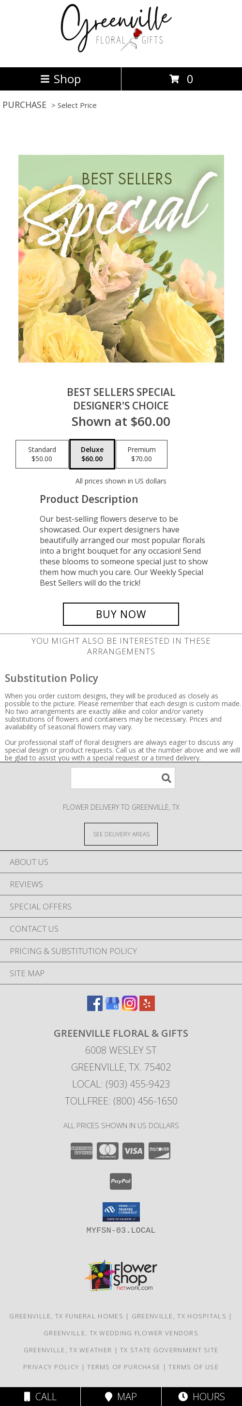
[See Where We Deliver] (121, 833)
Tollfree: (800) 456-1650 (121, 1100)
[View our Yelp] (147, 1007)
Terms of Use (193, 1366)
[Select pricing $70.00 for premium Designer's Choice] (141, 454)
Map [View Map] (121, 1396)
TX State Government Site (169, 1350)
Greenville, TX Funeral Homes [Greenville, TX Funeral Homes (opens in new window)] (66, 1316)
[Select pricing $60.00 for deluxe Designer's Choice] (92, 454)
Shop (60, 79)
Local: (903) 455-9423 (121, 1083)
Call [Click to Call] (40, 1396)
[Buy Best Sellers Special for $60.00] (121, 614)
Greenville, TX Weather (68, 1350)
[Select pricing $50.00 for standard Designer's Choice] (42, 454)
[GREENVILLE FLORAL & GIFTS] (121, 53)
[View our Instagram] (129, 1007)
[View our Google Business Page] (112, 1007)
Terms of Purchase (123, 1366)
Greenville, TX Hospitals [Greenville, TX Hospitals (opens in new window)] (179, 1316)
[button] (121, 1212)
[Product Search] (123, 778)
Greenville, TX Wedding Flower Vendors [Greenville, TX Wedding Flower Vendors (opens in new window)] (121, 1333)
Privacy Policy (51, 1366)
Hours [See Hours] (201, 1396)
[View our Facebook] (95, 1007)
